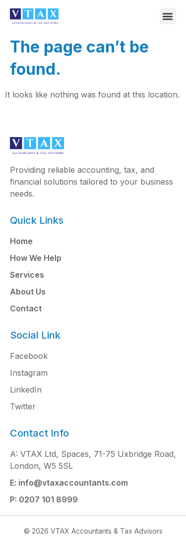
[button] (168, 16)
